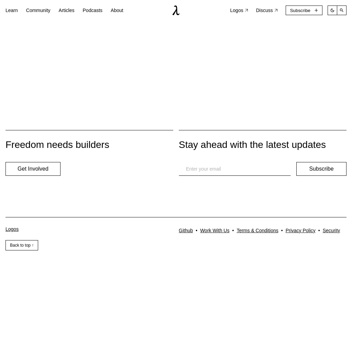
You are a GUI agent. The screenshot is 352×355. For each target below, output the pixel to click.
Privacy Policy (301, 230)
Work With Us (214, 230)
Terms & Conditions (257, 230)
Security (331, 230)
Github (186, 230)
